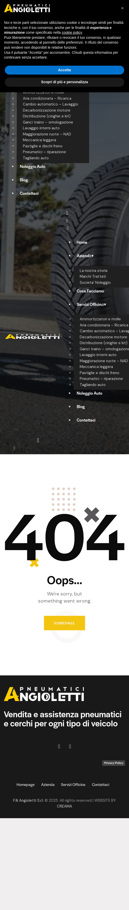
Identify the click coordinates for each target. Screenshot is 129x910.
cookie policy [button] (72, 32)
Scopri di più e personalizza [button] (64, 82)
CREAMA (64, 806)
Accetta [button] (64, 70)
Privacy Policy (113, 762)
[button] (122, 8)
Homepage (64, 623)
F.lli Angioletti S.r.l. (28, 800)
